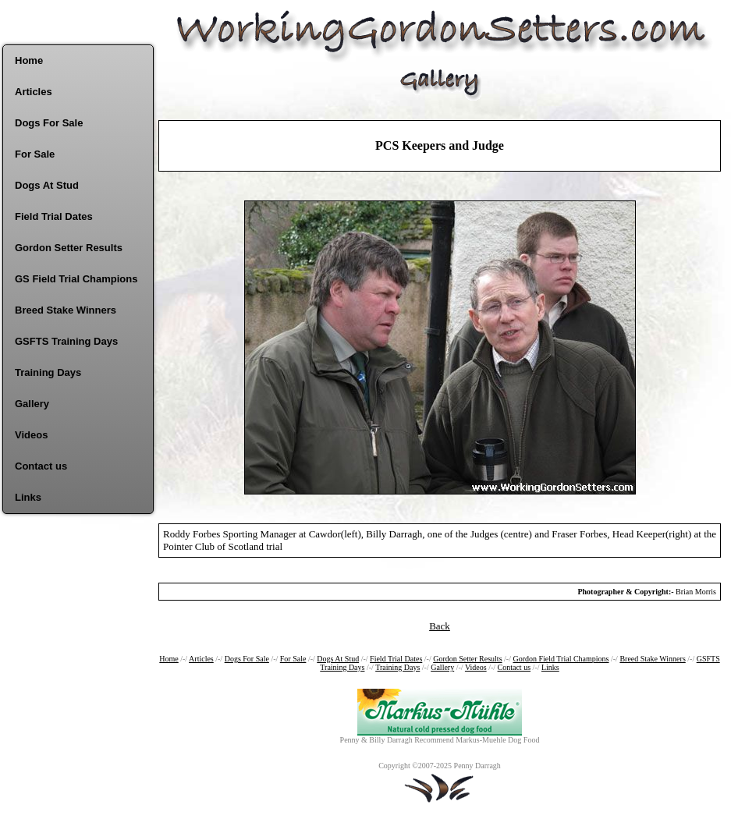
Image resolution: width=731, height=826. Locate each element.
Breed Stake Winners (65, 310)
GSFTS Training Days (66, 341)
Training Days (48, 372)
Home (29, 60)
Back (439, 626)
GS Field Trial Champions (76, 279)
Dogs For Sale (49, 123)
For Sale (35, 154)
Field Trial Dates (54, 216)
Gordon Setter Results (68, 247)
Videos (31, 435)
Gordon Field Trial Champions (561, 658)
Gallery (32, 403)
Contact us (41, 466)
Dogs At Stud (47, 185)
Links (28, 497)
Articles (33, 91)
